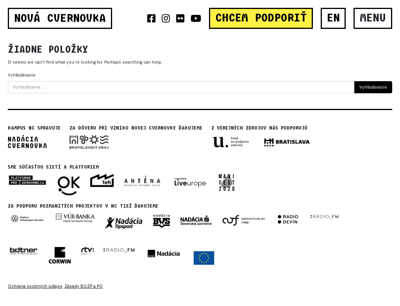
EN (333, 18)
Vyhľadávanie (22, 75)
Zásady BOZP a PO (83, 286)
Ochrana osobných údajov (35, 286)
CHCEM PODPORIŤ (261, 18)
